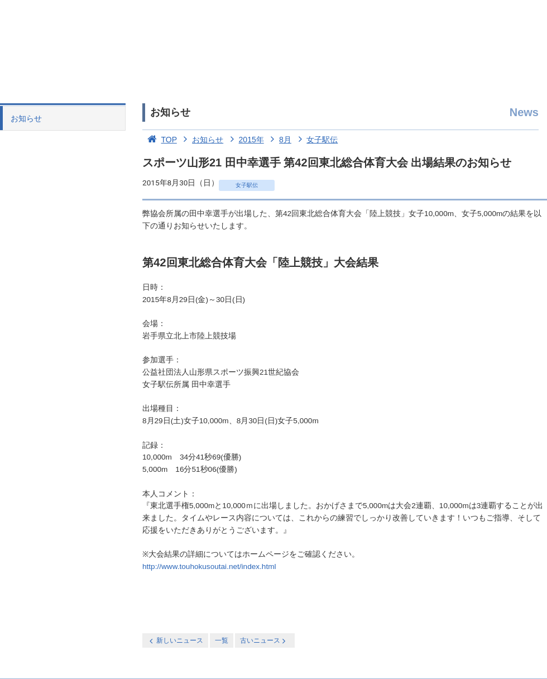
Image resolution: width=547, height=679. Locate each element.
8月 (278, 139)
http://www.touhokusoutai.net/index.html (209, 566)
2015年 (244, 139)
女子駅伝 (316, 139)
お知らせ (26, 118)
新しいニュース (175, 641)
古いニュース (263, 641)
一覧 (221, 640)
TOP (159, 139)
